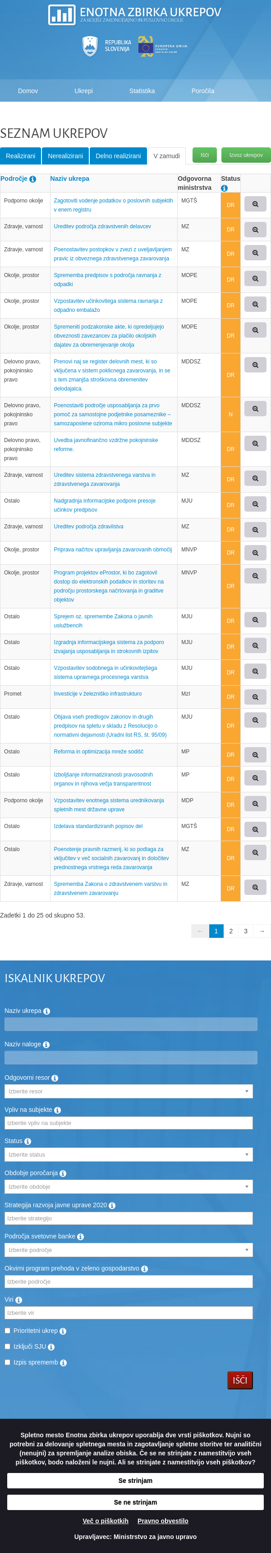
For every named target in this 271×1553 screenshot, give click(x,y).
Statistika (142, 90)
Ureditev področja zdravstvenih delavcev (102, 226)
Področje (14, 178)
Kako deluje (34, 113)
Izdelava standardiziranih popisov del (98, 826)
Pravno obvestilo (163, 1521)
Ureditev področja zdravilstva (89, 526)
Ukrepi (83, 90)
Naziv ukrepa (70, 178)
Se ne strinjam (135, 1502)
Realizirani (20, 156)
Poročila (203, 90)
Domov (28, 90)
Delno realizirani (118, 156)
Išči (205, 155)
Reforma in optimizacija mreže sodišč (99, 751)
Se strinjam (135, 1480)
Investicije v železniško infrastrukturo (98, 694)
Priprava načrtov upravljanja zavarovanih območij (113, 549)
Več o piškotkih (106, 1521)
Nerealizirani (65, 156)
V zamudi (167, 156)
